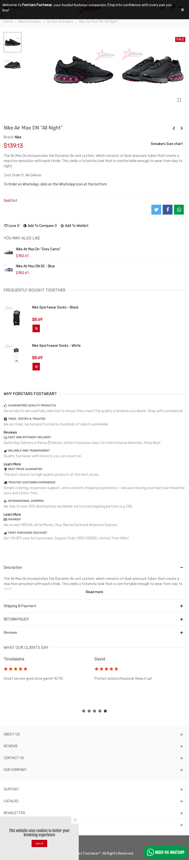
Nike (18, 137)
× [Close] (75, 820)
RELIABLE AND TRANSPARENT (29, 450)
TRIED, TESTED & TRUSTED (26, 419)
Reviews (10, 432)
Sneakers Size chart (167, 144)
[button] (83, 711)
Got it (39, 843)
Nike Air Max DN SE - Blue (35, 266)
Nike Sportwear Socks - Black (55, 307)
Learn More (12, 464)
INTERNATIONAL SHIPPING (26, 501)
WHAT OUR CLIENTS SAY (26, 647)
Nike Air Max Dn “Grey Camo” (38, 249)
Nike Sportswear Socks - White (56, 346)
